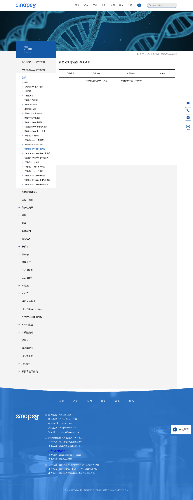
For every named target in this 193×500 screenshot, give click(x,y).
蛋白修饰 (26, 254)
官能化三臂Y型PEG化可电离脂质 (36, 180)
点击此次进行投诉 (57, 450)
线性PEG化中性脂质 (31, 118)
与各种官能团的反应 (32, 317)
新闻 (117, 401)
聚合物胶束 (27, 348)
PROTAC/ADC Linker (32, 309)
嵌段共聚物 (27, 200)
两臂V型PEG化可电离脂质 (33, 140)
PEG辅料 (26, 363)
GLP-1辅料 (27, 278)
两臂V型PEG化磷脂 (31, 136)
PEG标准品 (27, 356)
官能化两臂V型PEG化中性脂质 (35, 158)
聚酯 (24, 215)
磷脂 (25, 82)
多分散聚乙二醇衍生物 (33, 62)
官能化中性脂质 (29, 104)
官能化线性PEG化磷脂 (32, 122)
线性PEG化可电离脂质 (32, 113)
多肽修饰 (26, 262)
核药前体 (26, 246)
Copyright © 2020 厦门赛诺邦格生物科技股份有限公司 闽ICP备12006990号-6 (96, 490)
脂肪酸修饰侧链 (30, 192)
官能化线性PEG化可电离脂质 (34, 127)
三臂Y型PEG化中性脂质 (32, 171)
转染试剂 (26, 239)
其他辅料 (26, 231)
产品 (75, 401)
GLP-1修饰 (27, 270)
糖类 (24, 223)
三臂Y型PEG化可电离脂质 (33, 167)
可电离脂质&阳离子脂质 (32, 87)
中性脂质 (27, 91)
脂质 (24, 77)
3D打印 (25, 293)
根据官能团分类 (30, 371)
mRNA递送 (27, 324)
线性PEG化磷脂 (29, 109)
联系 (131, 401)
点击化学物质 (29, 301)
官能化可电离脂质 (30, 100)
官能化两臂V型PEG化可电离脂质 (36, 153)
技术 (89, 401)
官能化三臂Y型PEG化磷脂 (33, 176)
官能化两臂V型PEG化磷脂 (33, 149)
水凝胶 (25, 285)
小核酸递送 (27, 332)
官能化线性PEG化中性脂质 (33, 131)
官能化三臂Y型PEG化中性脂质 (35, 184)
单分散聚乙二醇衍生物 (33, 70)
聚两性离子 (27, 207)
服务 (103, 401)
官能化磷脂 (27, 96)
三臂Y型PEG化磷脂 (31, 162)
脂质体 (25, 340)
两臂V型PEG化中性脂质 (32, 144)
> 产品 (146, 54)
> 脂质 (151, 54)
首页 (142, 54)
